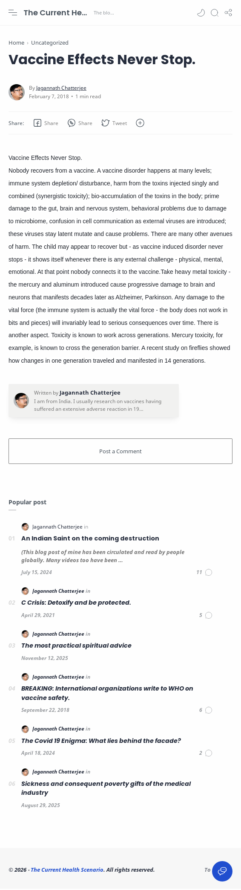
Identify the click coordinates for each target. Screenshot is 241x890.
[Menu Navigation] (13, 13)
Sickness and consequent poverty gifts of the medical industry (106, 790)
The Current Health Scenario (57, 12)
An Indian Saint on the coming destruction (90, 539)
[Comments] (204, 573)
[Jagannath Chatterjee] (61, 88)
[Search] (214, 13)
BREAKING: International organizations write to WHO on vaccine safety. (107, 694)
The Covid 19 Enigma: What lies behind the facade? (101, 742)
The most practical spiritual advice (76, 647)
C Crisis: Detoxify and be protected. (76, 604)
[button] (201, 13)
